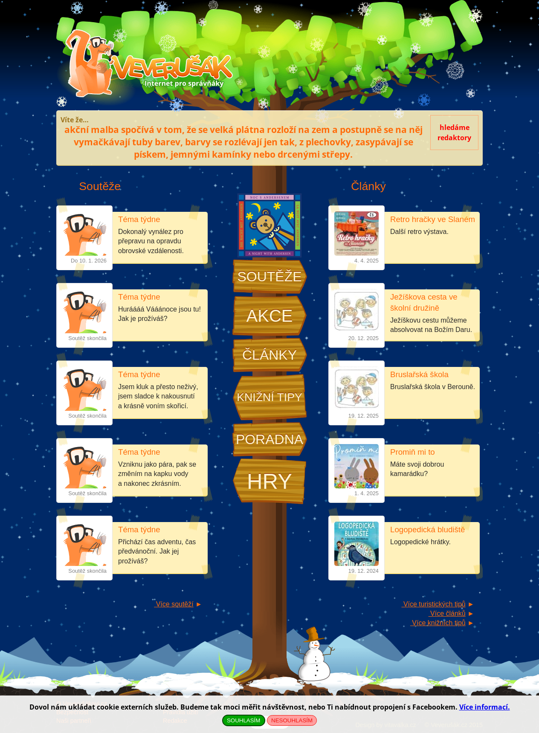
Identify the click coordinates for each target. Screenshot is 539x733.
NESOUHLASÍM (292, 720)
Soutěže (269, 276)
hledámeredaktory (454, 132)
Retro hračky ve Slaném (432, 219)
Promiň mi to (412, 451)
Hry (269, 481)
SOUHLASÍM (244, 720)
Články (269, 355)
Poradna (269, 439)
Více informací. (484, 707)
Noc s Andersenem (269, 225)
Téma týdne (139, 219)
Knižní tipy (269, 397)
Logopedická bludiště (427, 529)
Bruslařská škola (419, 374)
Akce (269, 315)
